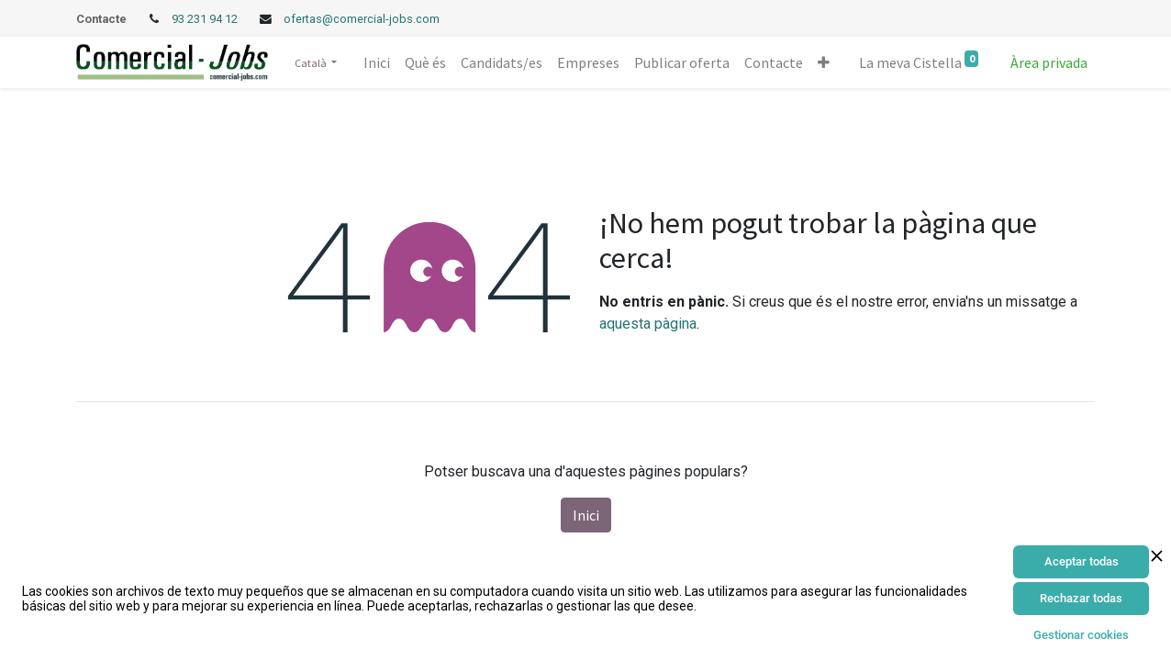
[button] (823, 62)
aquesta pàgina (648, 323)
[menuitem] (376, 62)
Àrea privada (1048, 62)
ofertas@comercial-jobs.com (362, 19)
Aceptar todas (1081, 561)
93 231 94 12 (206, 19)
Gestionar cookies (1081, 635)
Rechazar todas (1081, 598)
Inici (586, 515)
